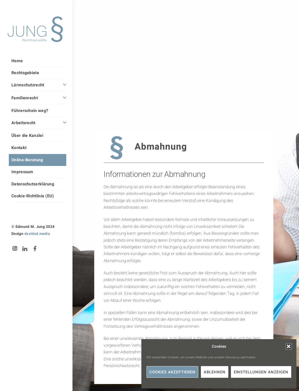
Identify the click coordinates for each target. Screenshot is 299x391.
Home (17, 61)
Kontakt (18, 148)
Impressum (22, 172)
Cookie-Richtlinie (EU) (32, 196)
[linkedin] (25, 248)
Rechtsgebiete (25, 73)
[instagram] (15, 248)
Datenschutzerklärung (32, 184)
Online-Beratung (27, 160)
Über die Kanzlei (27, 135)
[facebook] (35, 248)
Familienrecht (24, 98)
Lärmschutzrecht (27, 85)
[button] (288, 346)
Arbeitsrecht (23, 123)
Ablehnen (214, 372)
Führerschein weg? (29, 111)
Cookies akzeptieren (172, 372)
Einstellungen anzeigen (261, 372)
